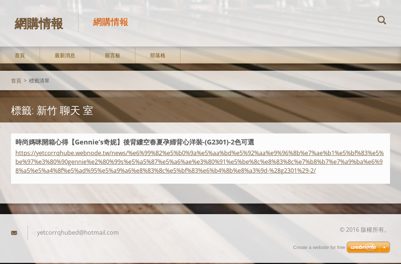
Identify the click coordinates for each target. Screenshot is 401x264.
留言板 (112, 55)
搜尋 (382, 21)
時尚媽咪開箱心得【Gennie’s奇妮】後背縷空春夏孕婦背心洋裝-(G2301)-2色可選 (134, 142)
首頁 (20, 55)
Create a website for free (319, 247)
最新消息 (65, 55)
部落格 (157, 55)
